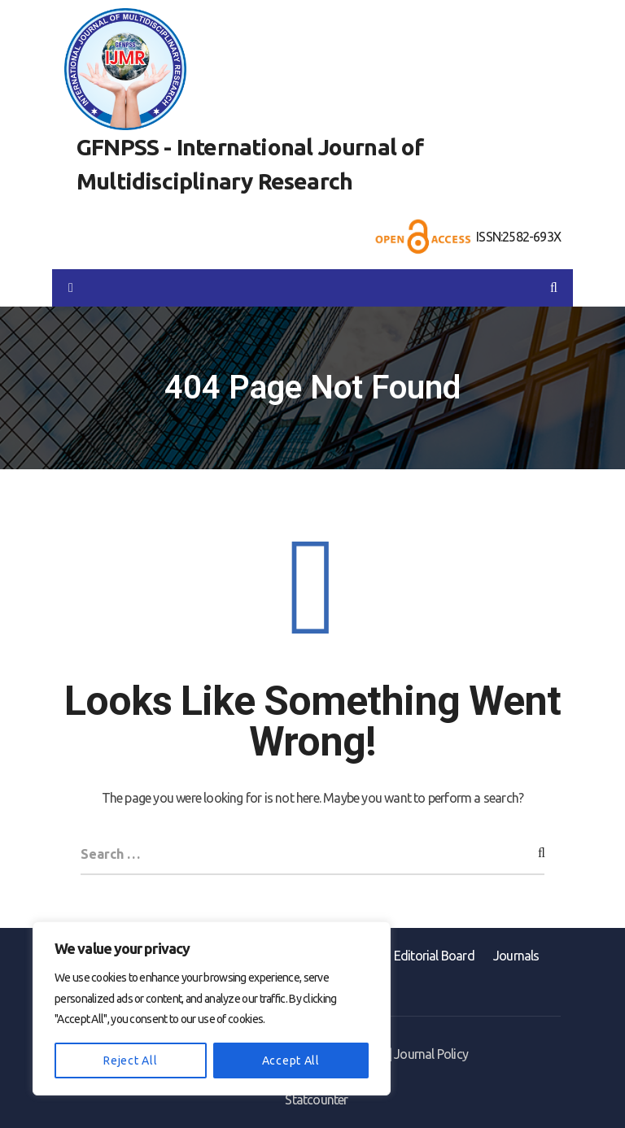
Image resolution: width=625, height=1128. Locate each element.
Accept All (291, 1060)
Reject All (130, 1060)
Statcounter (316, 1099)
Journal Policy (431, 1054)
